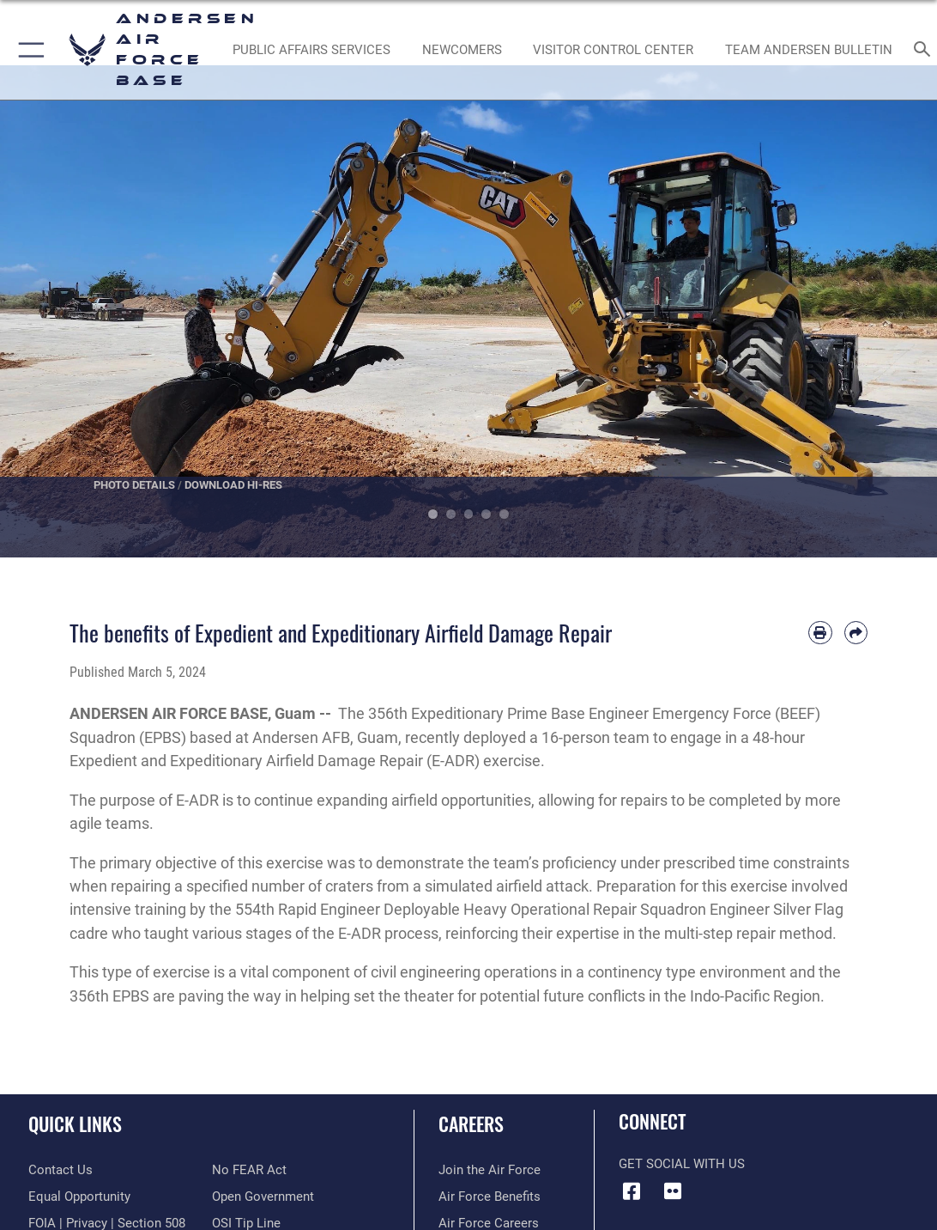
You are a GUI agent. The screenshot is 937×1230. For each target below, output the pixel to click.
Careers (471, 1123)
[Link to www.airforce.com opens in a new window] (489, 1170)
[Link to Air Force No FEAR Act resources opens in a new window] (249, 1170)
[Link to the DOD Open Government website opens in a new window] (263, 1196)
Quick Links (75, 1123)
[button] (28, 50)
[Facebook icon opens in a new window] (631, 1191)
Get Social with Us (682, 1164)
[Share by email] (855, 632)
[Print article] (819, 632)
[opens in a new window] (311, 49)
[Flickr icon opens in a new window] (673, 1191)
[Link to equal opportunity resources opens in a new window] (79, 1196)
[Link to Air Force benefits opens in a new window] (489, 1196)
